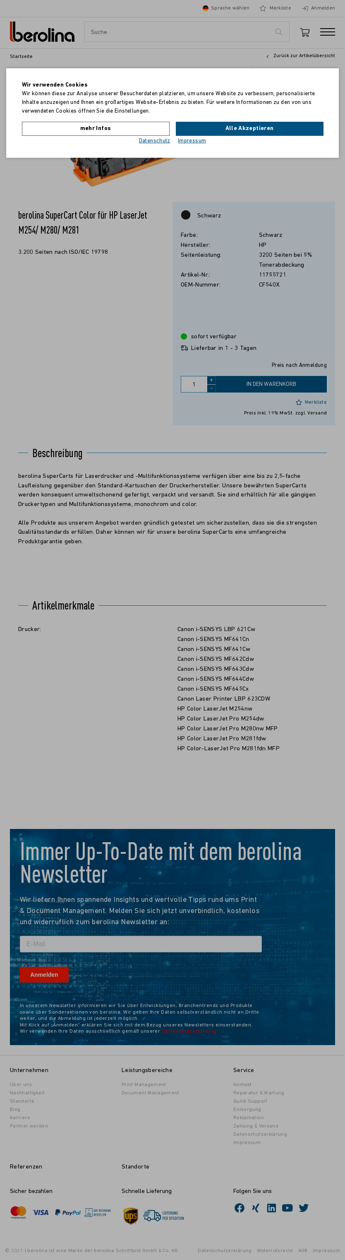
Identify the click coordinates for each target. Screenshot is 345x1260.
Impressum (192, 141)
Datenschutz (154, 141)
